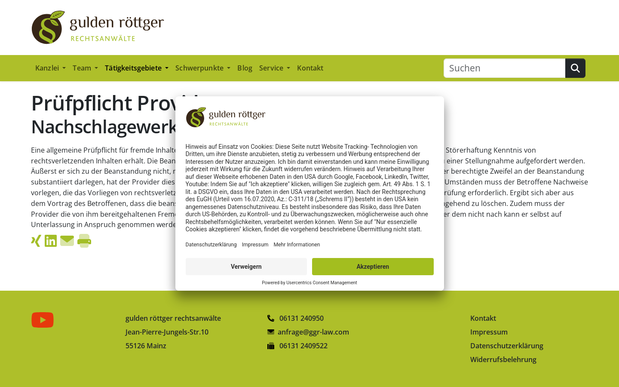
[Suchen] (505, 68)
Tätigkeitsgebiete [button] (134, 68)
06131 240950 (295, 318)
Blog (244, 68)
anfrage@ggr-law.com (313, 332)
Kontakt (310, 68)
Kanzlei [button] (48, 68)
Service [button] (272, 68)
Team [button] (83, 68)
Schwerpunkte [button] (200, 68)
